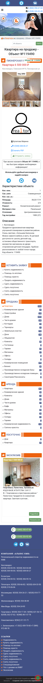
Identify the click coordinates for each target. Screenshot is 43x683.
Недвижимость (9, 640)
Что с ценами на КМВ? (12, 667)
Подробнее (34, 514)
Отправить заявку (21, 156)
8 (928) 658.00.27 (19, 146)
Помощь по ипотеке (11, 645)
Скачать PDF (17, 150)
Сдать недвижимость (12, 654)
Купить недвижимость (13, 643)
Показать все (35, 520)
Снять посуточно (10, 662)
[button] (21, 85)
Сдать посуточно (10, 656)
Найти (39, 43)
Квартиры (9, 38)
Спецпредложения (11, 665)
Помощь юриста (10, 648)
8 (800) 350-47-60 (35, 8)
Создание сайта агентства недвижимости (27, 681)
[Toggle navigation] (1, 9)
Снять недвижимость (12, 659)
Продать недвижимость (13, 651)
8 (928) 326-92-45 (35, 11)
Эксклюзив (8, 670)
